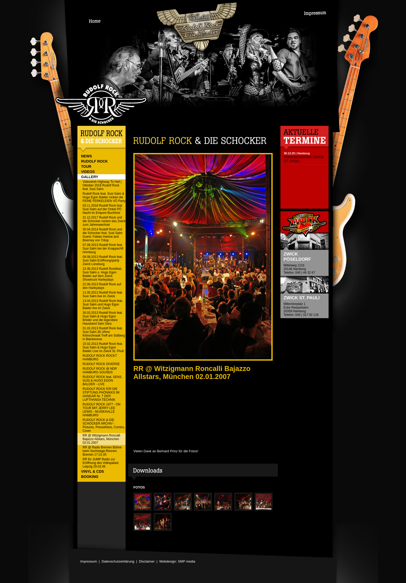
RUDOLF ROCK (94, 161)
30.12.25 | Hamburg (297, 153)
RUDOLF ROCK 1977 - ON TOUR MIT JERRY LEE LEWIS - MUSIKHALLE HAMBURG (101, 410)
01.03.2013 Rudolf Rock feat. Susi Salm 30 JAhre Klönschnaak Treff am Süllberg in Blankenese (104, 333)
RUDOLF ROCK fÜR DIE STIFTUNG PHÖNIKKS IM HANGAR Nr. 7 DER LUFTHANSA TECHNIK (101, 394)
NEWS (86, 156)
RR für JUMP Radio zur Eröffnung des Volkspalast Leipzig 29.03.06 (101, 462)
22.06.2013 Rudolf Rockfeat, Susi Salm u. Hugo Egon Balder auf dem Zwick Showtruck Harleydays (102, 274)
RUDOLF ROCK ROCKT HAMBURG (100, 357)
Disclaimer (147, 561)
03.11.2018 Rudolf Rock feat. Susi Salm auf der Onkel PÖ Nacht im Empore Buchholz (103, 209)
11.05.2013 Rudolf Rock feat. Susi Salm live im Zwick (103, 294)
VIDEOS (88, 172)
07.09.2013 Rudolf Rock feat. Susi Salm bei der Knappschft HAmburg (103, 248)
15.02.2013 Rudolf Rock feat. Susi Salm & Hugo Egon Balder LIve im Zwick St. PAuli (103, 347)
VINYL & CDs (92, 471)
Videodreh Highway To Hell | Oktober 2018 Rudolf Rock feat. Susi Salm (102, 185)
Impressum (88, 561)
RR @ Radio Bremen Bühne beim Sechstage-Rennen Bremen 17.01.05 (102, 451)
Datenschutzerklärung (118, 561)
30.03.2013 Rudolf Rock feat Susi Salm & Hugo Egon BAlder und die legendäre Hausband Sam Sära (102, 318)
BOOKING (89, 477)
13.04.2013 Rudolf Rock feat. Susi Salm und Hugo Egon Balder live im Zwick (103, 304)
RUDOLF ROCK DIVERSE (101, 364)
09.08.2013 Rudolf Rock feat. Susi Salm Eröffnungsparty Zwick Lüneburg (103, 260)
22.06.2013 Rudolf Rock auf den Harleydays (102, 286)
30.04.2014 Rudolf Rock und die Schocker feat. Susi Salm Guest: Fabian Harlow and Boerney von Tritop (102, 235)
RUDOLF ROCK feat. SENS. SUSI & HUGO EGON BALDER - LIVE (102, 380)
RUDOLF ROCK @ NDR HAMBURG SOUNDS (100, 370)
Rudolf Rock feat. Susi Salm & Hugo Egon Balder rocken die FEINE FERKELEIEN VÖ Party (104, 197)
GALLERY (89, 177)
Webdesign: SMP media (177, 561)
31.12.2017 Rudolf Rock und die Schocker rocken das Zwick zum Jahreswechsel (104, 221)
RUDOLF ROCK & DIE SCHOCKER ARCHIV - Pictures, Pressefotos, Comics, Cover (104, 425)
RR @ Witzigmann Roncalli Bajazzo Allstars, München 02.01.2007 (101, 439)
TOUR (86, 166)
